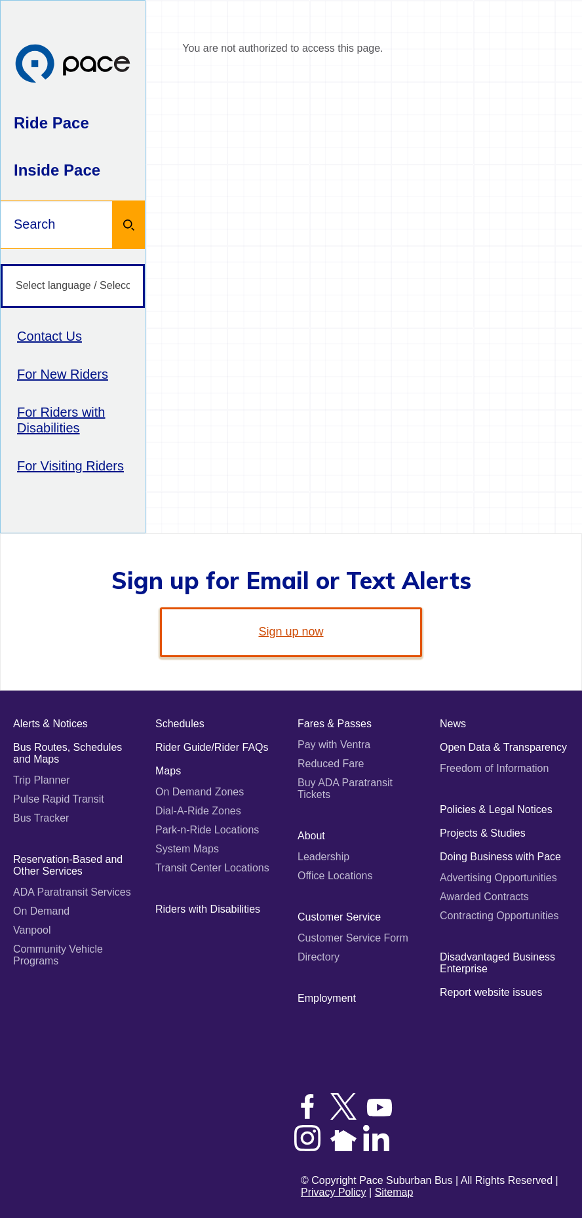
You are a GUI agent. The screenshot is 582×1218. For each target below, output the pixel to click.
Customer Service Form (353, 937)
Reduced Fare (331, 763)
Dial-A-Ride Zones (198, 810)
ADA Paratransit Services (72, 892)
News (453, 723)
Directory (319, 956)
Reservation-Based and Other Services (68, 865)
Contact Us (49, 336)
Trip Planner (41, 780)
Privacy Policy (333, 1192)
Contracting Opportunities (499, 915)
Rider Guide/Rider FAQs (212, 747)
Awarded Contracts (484, 896)
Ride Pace (51, 123)
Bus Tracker (41, 818)
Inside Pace (57, 170)
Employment (327, 998)
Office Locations (335, 875)
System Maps (187, 848)
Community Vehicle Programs (58, 954)
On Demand (41, 911)
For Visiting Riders (70, 466)
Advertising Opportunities (498, 877)
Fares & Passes (335, 723)
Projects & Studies (483, 833)
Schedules (179, 723)
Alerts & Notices (50, 723)
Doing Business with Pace (500, 856)
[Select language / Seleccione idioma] (73, 286)
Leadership (323, 856)
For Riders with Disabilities (61, 420)
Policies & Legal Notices (496, 809)
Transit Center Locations (212, 867)
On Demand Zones (199, 791)
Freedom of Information (494, 768)
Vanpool (32, 930)
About (311, 835)
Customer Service (339, 917)
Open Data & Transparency (503, 747)
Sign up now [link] (290, 631)
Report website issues (491, 992)
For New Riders (62, 374)
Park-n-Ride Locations (207, 829)
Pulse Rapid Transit (58, 799)
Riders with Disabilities (207, 909)
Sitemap (394, 1192)
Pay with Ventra (334, 744)
